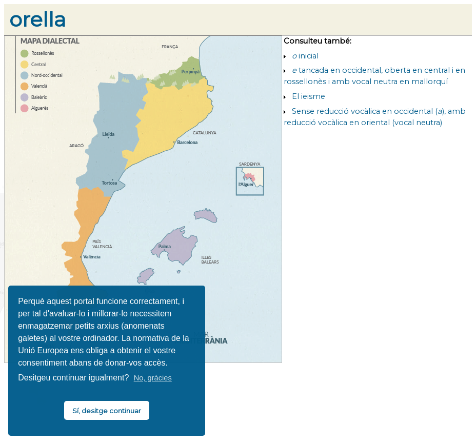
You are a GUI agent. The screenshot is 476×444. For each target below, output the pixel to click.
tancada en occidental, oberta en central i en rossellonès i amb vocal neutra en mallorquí (374, 76)
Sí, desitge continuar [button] (106, 411)
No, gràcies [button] (153, 378)
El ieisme (308, 96)
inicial (305, 55)
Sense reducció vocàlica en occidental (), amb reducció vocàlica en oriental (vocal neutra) (375, 117)
